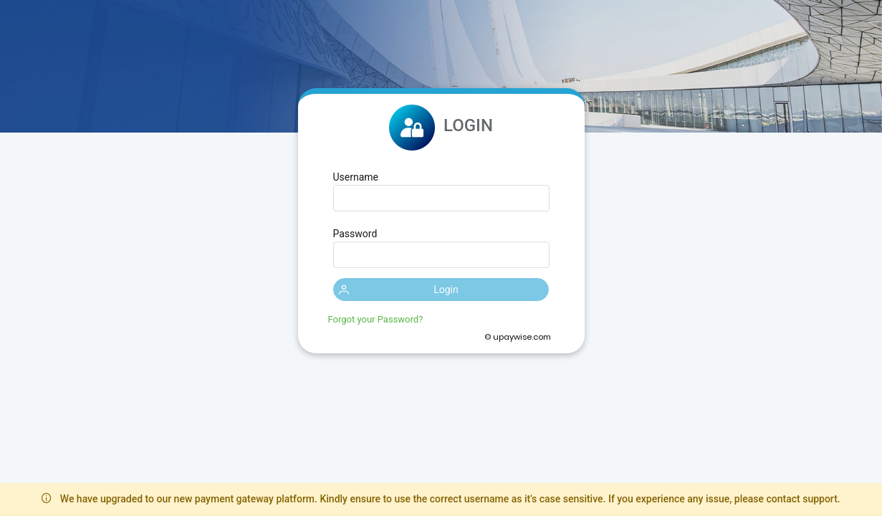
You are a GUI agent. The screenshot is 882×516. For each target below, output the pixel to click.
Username (356, 177)
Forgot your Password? (375, 319)
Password (355, 233)
